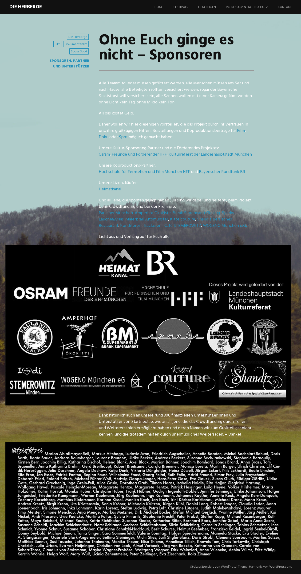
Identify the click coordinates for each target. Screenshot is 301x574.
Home (158, 7)
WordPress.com (280, 567)
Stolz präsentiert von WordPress (213, 567)
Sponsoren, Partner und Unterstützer (69, 64)
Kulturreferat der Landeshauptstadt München (210, 154)
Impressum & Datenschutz (247, 7)
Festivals (181, 7)
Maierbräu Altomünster (147, 219)
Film (57, 44)
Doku (103, 137)
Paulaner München (116, 213)
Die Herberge (25, 7)
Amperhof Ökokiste (153, 213)
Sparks (228, 213)
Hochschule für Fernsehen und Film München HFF (144, 172)
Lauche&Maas (111, 219)
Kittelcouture (182, 219)
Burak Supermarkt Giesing (196, 213)
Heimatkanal (110, 189)
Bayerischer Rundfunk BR (222, 172)
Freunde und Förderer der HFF (139, 154)
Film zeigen (207, 7)
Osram (104, 154)
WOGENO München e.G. (225, 225)
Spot (123, 137)
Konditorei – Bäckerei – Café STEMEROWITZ (160, 225)
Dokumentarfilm (76, 44)
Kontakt (285, 7)
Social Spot (79, 51)
